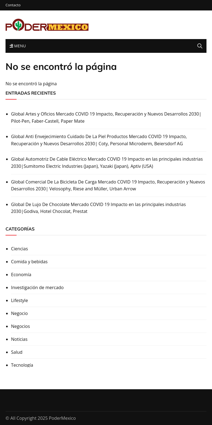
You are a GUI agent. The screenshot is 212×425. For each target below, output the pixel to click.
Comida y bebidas (29, 261)
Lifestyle (19, 300)
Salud (16, 352)
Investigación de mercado (37, 287)
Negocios (20, 326)
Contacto (13, 5)
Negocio (19, 313)
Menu (18, 45)
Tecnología (22, 365)
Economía (21, 274)
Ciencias (19, 248)
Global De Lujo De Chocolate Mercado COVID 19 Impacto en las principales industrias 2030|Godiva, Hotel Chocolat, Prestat (98, 208)
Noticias (19, 339)
